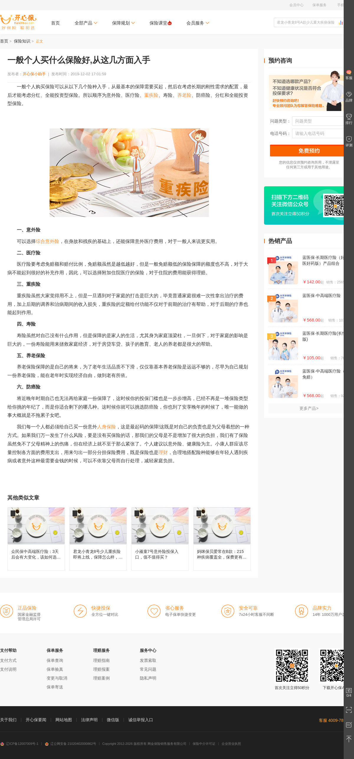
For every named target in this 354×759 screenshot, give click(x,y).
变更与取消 (57, 678)
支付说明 (8, 669)
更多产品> (308, 408)
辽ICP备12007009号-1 (19, 743)
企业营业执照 (231, 743)
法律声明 (89, 719)
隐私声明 (148, 678)
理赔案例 (101, 678)
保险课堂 (161, 22)
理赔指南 (101, 660)
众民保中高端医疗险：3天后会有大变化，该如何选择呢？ (36, 538)
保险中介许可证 (204, 743)
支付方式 (8, 660)
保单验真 (55, 669)
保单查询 (55, 660)
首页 (55, 22)
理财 (163, 452)
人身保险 (106, 426)
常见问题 (148, 669)
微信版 (113, 719)
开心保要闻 (36, 719)
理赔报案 (101, 669)
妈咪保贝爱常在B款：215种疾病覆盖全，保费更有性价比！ (222, 538)
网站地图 (63, 719)
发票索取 (148, 660)
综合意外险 (47, 241)
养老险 (184, 95)
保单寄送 (55, 687)
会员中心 (296, 5)
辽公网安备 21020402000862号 (70, 743)
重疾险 (151, 95)
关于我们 (8, 719)
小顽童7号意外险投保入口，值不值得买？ (160, 538)
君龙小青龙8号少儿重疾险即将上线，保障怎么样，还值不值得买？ (98, 538)
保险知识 (22, 41)
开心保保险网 (18, 22)
